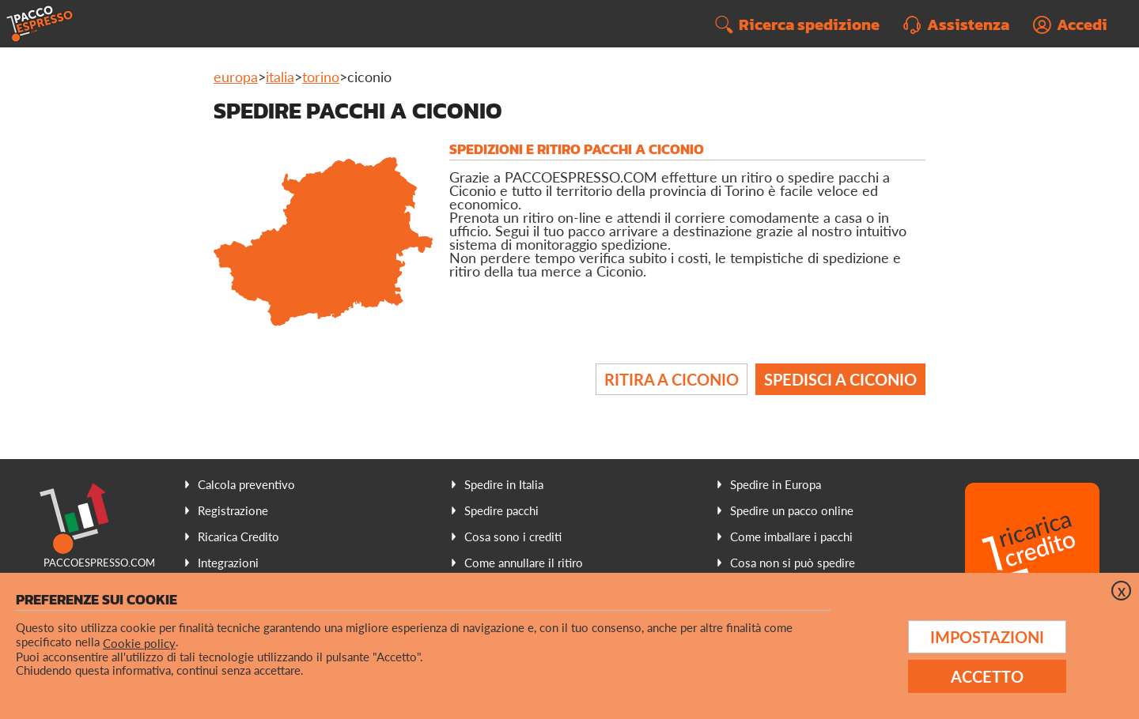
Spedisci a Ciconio (840, 379)
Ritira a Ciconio (671, 379)
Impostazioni (987, 636)
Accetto (987, 676)
